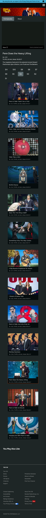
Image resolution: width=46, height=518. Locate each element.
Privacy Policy (26, 1)
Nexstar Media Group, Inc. (32, 494)
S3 (28, 74)
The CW (3, 5)
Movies (5, 476)
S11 (6, 69)
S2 (35, 74)
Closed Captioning (8, 491)
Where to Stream (29, 476)
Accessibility (6, 494)
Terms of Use (36, 1)
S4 (20, 74)
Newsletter (28, 478)
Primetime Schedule (30, 474)
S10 (14, 69)
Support (5, 483)
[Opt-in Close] (43, 1)
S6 (6, 74)
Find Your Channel (30, 481)
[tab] (8, 19)
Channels (6, 481)
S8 (29, 69)
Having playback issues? (36, 47)
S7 (36, 69)
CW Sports (6, 478)
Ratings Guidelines (8, 499)
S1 (6, 78)
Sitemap (27, 499)
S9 (22, 69)
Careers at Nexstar (30, 496)
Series (5, 474)
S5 (13, 74)
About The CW (29, 491)
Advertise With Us (8, 501)
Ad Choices (6, 496)
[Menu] (44, 5)
